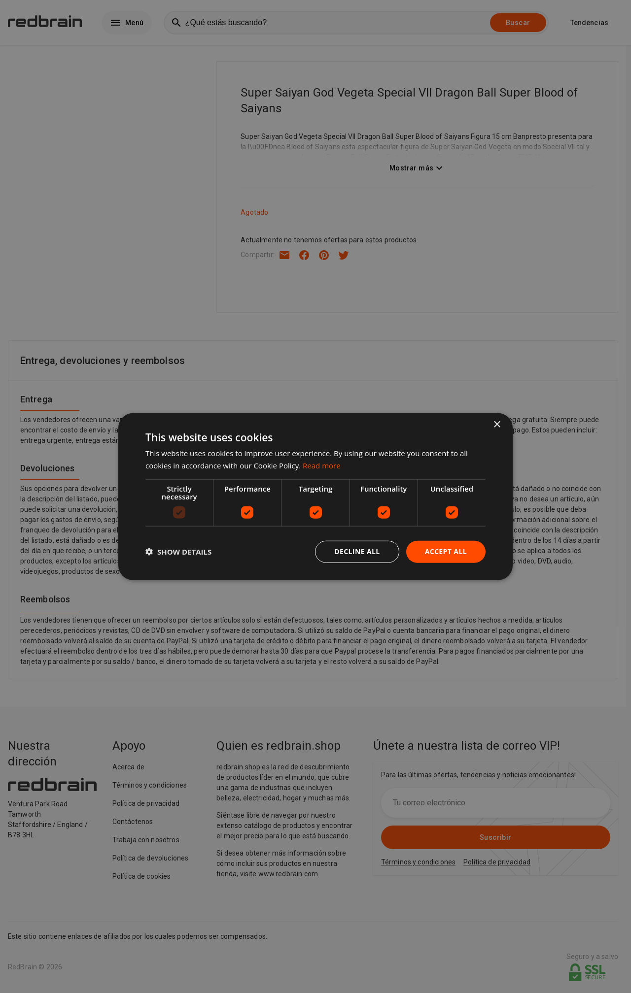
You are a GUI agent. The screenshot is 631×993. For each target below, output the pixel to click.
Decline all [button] (357, 551)
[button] (178, 551)
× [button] (496, 425)
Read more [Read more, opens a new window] (322, 465)
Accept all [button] (446, 551)
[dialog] (315, 496)
